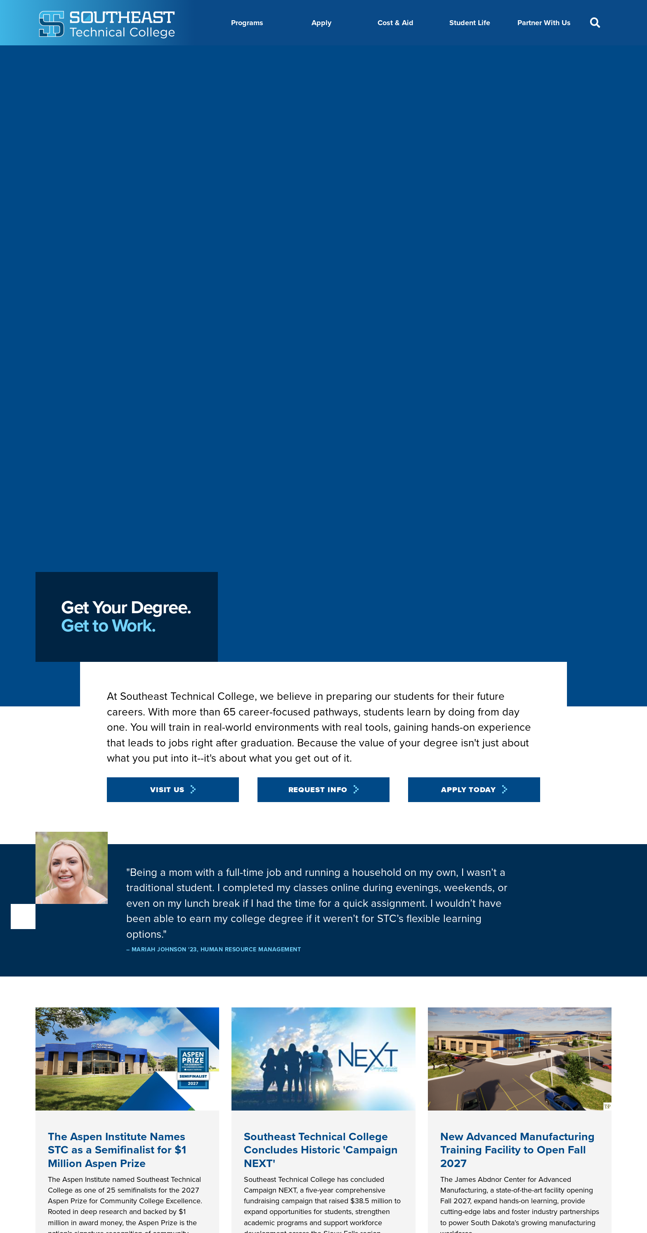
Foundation (405, 55)
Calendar (292, 55)
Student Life (469, 22)
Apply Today (468, 810)
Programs (247, 22)
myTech (447, 55)
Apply (321, 22)
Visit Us (167, 810)
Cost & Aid (395, 22)
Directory (332, 55)
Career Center (244, 55)
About (201, 55)
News (367, 55)
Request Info (318, 810)
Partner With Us (544, 22)
